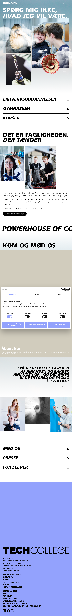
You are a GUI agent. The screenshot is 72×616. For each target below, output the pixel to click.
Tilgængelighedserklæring (15, 604)
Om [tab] (59, 294)
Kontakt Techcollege (12, 587)
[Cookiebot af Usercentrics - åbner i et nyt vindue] (62, 289)
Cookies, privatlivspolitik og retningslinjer (22, 606)
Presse (5, 594)
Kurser (6, 580)
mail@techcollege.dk (18, 561)
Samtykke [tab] (12, 294)
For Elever (7, 596)
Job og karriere (10, 599)
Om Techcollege (10, 591)
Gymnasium (8, 577)
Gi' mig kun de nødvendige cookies (13, 324)
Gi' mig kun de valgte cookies (36, 324)
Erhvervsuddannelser (12, 575)
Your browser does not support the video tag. (50, 43)
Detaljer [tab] (36, 294)
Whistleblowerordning (13, 601)
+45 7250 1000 (16, 563)
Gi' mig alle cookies (59, 324)
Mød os (6, 585)
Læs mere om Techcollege (15, 214)
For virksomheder (11, 582)
